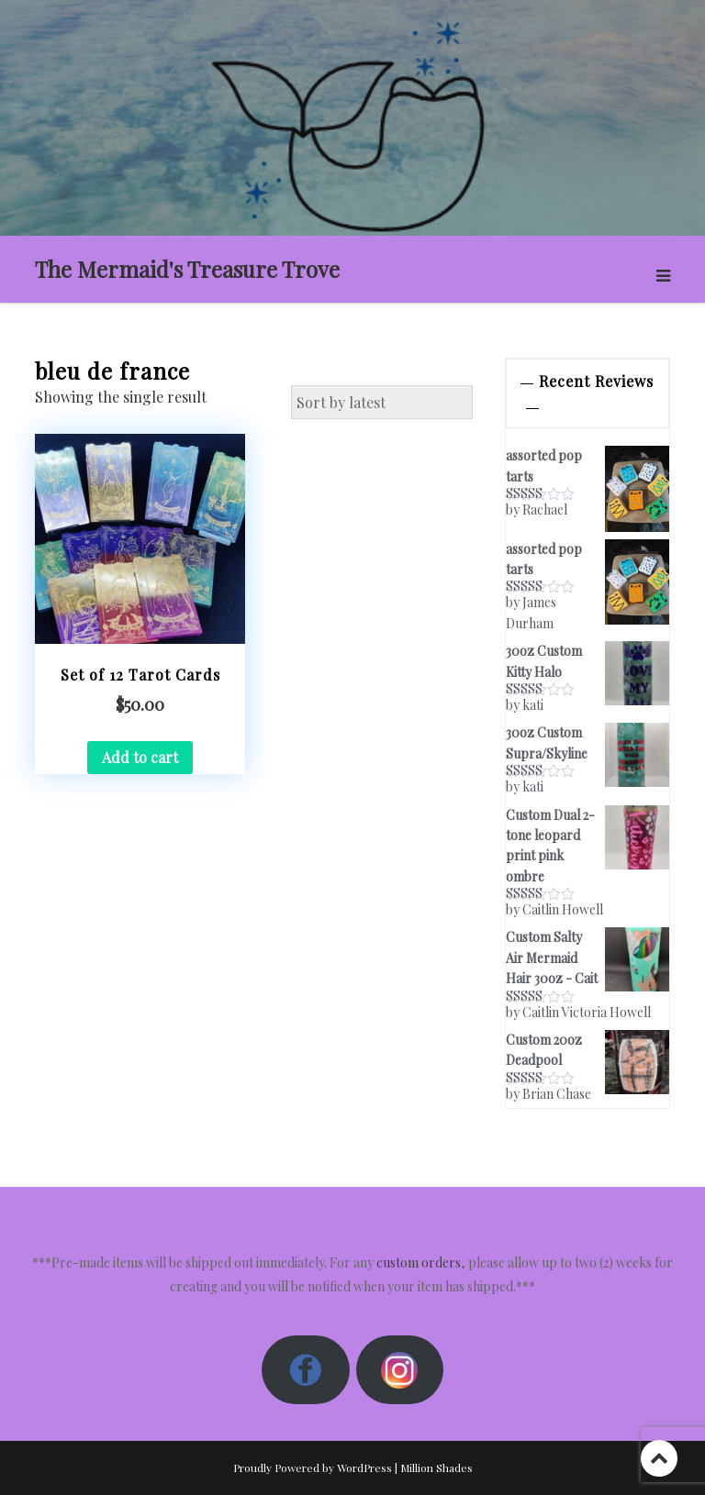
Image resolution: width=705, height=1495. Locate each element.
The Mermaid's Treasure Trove (187, 268)
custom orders (418, 1262)
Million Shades (436, 1467)
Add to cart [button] (140, 757)
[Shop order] (382, 402)
